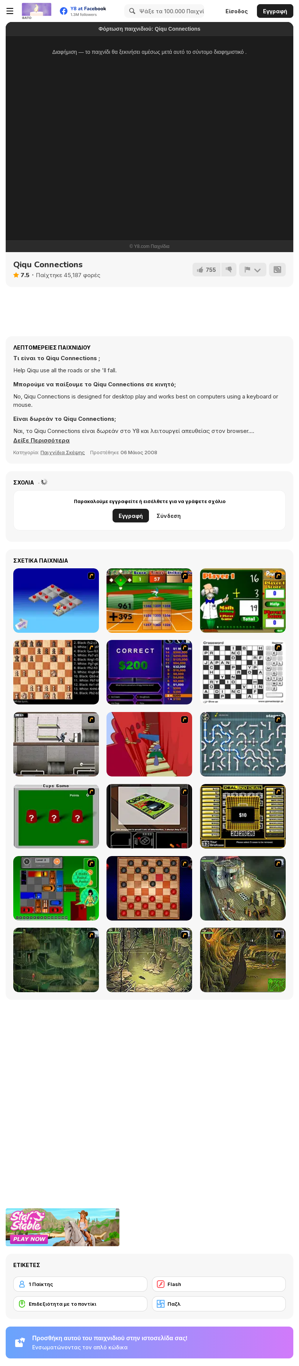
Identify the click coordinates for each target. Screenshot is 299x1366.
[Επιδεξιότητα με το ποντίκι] (80, 1303)
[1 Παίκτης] (80, 1284)
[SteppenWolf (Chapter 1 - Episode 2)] (56, 960)
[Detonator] (56, 600)
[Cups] (56, 816)
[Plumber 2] (243, 744)
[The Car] (149, 816)
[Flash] (219, 1284)
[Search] (131, 11)
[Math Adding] (243, 600)
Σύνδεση (169, 516)
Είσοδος (236, 11)
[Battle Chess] (56, 672)
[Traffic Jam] (56, 888)
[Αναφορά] (252, 269)
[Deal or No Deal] (243, 816)
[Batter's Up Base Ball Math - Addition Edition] (149, 600)
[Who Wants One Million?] (149, 672)
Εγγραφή (275, 11)
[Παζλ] (219, 1303)
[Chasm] (149, 744)
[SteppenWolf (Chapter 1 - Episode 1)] (243, 888)
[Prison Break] (56, 744)
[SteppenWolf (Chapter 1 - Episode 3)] (149, 960)
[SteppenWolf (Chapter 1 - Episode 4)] (243, 960)
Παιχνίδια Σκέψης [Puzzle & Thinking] (63, 452)
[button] (41, 440)
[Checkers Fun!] (149, 888)
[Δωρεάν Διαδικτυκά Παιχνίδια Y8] (36, 11)
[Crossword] (243, 672)
